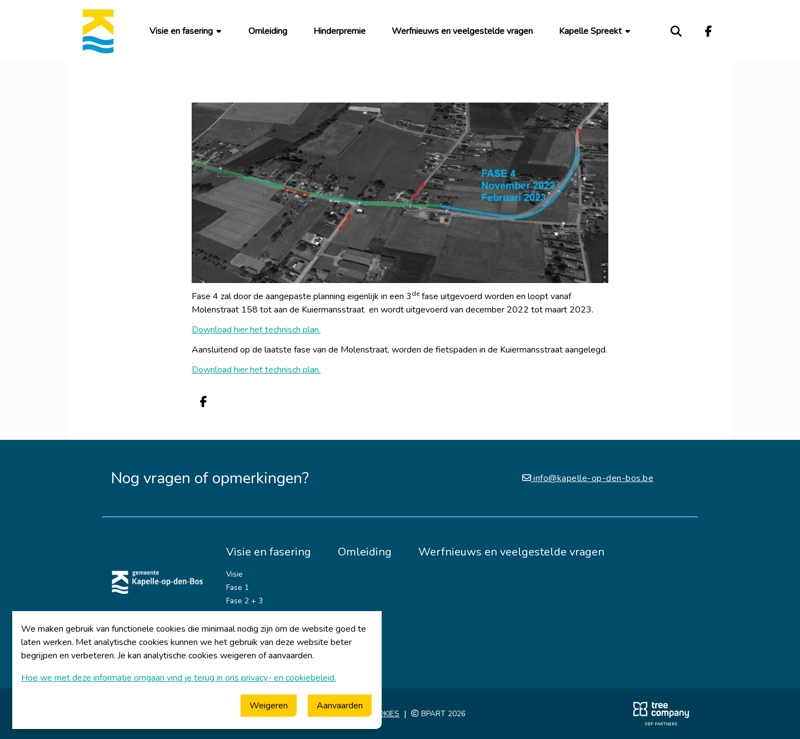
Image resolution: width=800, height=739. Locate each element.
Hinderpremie (339, 31)
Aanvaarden (340, 706)
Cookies (383, 713)
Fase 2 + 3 (244, 601)
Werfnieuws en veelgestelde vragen (462, 31)
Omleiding (267, 31)
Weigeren (268, 706)
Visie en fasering (186, 31)
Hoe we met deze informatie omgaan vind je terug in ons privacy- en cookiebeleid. (178, 678)
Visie (234, 574)
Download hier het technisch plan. (256, 330)
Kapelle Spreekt (595, 31)
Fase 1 (237, 587)
